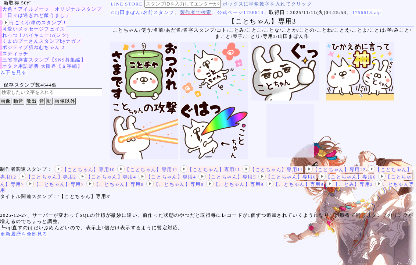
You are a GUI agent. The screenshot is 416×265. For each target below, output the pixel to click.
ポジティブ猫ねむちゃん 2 (33, 47)
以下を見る (13, 72)
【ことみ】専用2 (349, 184)
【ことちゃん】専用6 (287, 177)
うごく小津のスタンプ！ (34, 23)
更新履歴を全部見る (24, 234)
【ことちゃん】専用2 (47, 177)
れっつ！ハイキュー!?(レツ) (35, 35)
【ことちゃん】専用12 (335, 169)
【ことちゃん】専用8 (115, 184)
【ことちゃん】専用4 (107, 177)
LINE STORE (127, 4)
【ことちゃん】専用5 (227, 177)
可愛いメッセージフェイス (33, 29)
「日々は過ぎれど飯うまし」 (36, 15)
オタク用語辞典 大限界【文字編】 (42, 66)
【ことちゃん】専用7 (55, 184)
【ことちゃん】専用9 (235, 184)
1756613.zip (366, 12)
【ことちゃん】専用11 (147, 169)
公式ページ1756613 (240, 12)
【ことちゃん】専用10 (85, 169)
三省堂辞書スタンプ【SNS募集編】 (44, 60)
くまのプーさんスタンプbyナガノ (42, 41)
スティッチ (15, 53)
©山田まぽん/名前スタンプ (142, 12)
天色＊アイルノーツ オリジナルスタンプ (52, 9)
